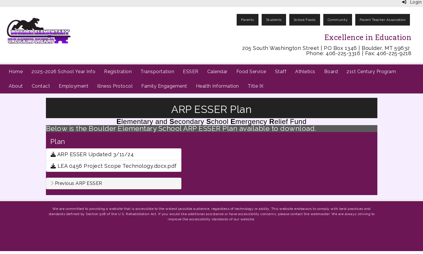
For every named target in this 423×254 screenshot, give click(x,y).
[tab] (113, 183)
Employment (73, 86)
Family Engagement (164, 86)
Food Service (251, 71)
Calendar (217, 71)
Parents (247, 20)
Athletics (305, 71)
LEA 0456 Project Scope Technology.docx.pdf (114, 166)
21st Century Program (371, 71)
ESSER (191, 71)
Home (16, 71)
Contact (41, 86)
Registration (118, 71)
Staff (281, 71)
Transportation (157, 71)
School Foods (305, 20)
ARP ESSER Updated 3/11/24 (92, 154)
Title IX (256, 86)
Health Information (217, 86)
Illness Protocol (115, 86)
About (16, 86)
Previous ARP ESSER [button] (76, 183)
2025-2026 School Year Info (63, 71)
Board (331, 71)
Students (274, 20)
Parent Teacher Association (383, 20)
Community (338, 20)
